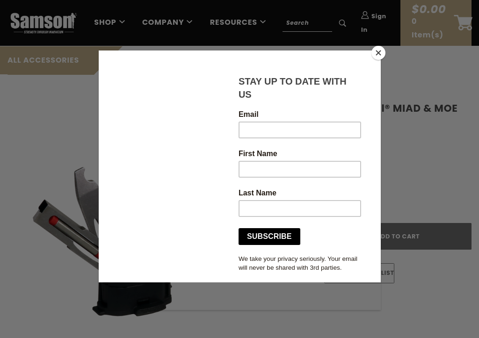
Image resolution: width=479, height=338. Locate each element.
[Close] (378, 53)
